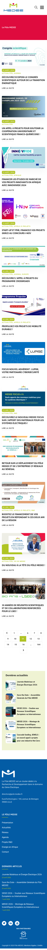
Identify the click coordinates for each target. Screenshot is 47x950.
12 (31, 639)
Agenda (17, 73)
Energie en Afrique (10, 847)
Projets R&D (7, 842)
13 (38, 639)
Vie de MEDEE (19, 561)
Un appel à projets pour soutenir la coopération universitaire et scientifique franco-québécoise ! (22, 131)
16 (23, 644)
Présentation (7, 822)
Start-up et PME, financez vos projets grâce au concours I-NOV (23, 231)
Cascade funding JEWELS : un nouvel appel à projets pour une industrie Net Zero (28, 738)
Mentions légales (30, 945)
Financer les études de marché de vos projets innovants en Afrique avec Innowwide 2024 (21, 182)
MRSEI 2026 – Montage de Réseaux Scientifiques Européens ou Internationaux (29, 724)
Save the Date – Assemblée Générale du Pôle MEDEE (28, 696)
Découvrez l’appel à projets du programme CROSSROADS (20, 279)
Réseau (5, 832)
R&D (15, 413)
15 (16, 644)
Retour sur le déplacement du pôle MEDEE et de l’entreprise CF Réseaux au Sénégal (22, 466)
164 (38, 644)
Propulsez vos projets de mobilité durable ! (21, 328)
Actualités (7, 73)
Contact (5, 852)
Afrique (17, 175)
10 (15, 639)
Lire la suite (8, 88)
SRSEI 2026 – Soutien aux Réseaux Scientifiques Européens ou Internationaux (29, 711)
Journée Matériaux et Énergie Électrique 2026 (27, 683)
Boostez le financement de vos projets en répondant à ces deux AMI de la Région (23, 517)
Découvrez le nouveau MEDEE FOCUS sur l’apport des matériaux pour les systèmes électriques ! (23, 420)
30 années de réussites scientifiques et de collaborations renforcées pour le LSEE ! (23, 608)
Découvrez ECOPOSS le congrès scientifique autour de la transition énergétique (23, 80)
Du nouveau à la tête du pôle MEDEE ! (23, 565)
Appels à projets (22, 226)
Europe (25, 274)
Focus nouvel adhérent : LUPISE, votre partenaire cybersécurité (20, 371)
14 (8, 644)
